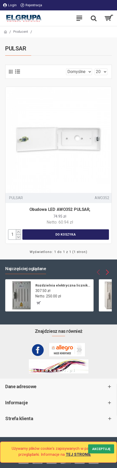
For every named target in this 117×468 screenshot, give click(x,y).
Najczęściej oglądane (25, 268)
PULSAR (16, 198)
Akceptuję (101, 449)
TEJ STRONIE (78, 454)
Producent (20, 32)
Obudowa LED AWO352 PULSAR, (59, 209)
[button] (98, 272)
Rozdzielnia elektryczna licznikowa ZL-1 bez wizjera (63, 285)
